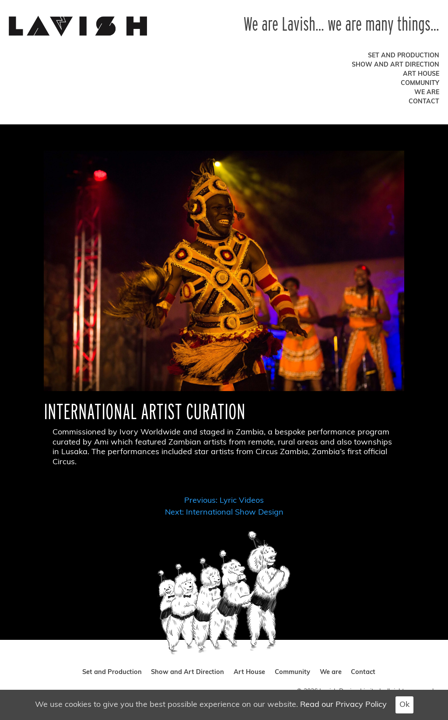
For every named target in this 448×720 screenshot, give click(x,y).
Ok (404, 705)
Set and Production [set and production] (403, 56)
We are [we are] (426, 92)
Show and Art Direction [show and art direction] (395, 65)
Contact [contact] (424, 102)
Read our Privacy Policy (343, 705)
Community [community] (420, 83)
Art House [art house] (421, 74)
